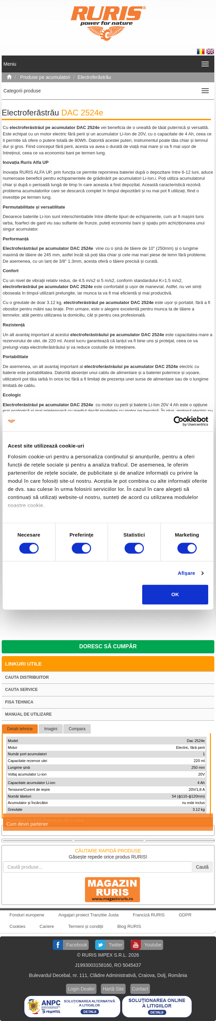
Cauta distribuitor (27, 677)
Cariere (47, 926)
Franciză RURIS (149, 914)
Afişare (186, 573)
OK (175, 595)
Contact (140, 989)
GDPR (185, 914)
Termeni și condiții (85, 926)
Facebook (76, 945)
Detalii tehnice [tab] (20, 728)
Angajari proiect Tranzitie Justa (89, 914)
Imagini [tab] (50, 728)
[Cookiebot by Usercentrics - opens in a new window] (178, 421)
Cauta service (21, 689)
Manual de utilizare (28, 714)
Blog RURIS (129, 926)
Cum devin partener (27, 824)
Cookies (17, 926)
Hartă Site (113, 989)
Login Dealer (81, 989)
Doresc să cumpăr (108, 646)
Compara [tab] (77, 728)
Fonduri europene (26, 914)
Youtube (152, 945)
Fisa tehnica (19, 702)
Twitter (116, 945)
